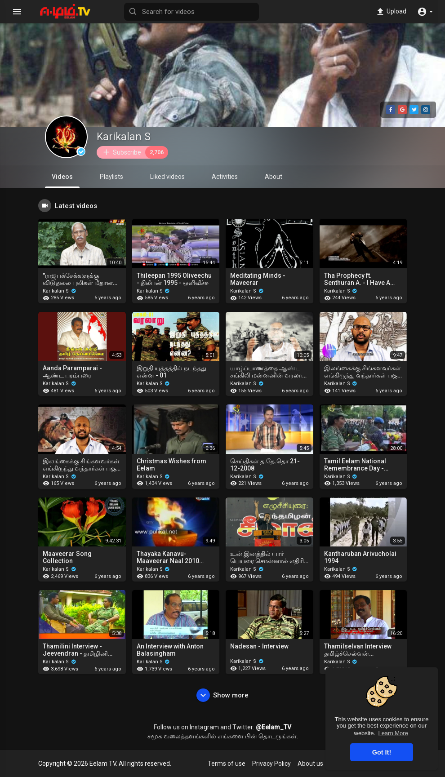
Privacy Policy (271, 763)
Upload (390, 12)
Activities (225, 176)
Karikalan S (124, 137)
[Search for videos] (191, 12)
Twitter (242, 727)
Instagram (204, 727)
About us (310, 763)
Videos (62, 180)
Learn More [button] (393, 733)
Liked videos (167, 176)
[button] (425, 11)
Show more (222, 695)
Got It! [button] (381, 752)
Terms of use (226, 763)
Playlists (111, 176)
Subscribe (135, 152)
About (273, 176)
